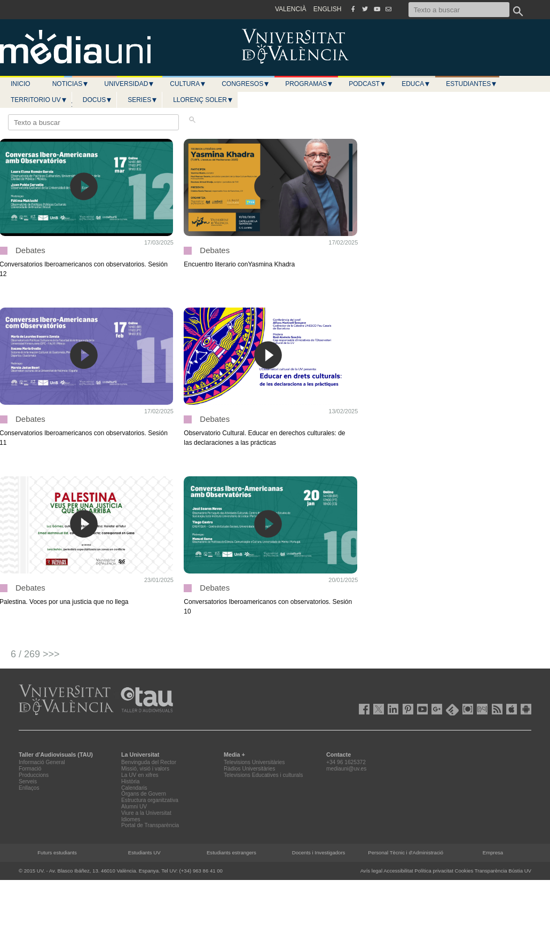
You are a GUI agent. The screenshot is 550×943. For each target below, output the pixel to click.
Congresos (246, 84)
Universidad (129, 84)
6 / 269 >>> (35, 654)
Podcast (367, 84)
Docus (97, 100)
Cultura (188, 84)
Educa (416, 84)
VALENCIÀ (290, 9)
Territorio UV (39, 100)
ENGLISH (327, 9)
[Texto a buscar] (458, 9)
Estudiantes (471, 84)
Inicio (20, 84)
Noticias (70, 84)
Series (143, 100)
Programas (309, 84)
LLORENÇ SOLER (203, 100)
